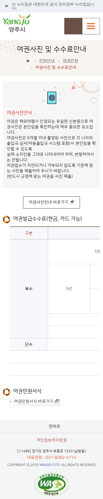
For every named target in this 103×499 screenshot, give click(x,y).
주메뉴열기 (91, 26)
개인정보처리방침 (51, 440)
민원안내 (47, 61)
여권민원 (70, 61)
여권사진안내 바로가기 (48, 202)
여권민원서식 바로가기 (34, 401)
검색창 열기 (73, 26)
